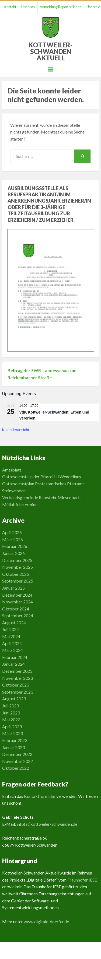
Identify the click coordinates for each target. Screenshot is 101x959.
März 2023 (12, 733)
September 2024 (17, 615)
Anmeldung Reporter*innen (60, 7)
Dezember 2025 (17, 560)
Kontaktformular (39, 796)
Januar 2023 (13, 747)
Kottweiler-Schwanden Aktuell (50, 51)
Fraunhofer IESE (82, 879)
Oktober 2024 (15, 608)
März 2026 (12, 539)
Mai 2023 (11, 719)
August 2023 (14, 698)
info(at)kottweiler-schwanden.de (47, 824)
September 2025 (17, 580)
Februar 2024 (14, 657)
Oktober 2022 (15, 768)
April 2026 (12, 532)
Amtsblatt (11, 469)
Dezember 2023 (17, 671)
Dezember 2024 (17, 594)
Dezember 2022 (17, 754)
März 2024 (12, 650)
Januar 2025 (13, 587)
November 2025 (17, 567)
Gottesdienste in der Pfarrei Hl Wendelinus (41, 476)
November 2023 (17, 678)
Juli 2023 (10, 705)
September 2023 (17, 691)
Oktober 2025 (15, 574)
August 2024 (14, 622)
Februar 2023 (14, 740)
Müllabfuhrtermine (19, 504)
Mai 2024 (11, 636)
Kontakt (10, 7)
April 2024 (12, 643)
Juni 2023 (11, 712)
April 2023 (12, 726)
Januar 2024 (13, 664)
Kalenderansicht (15, 430)
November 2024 (17, 601)
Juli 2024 (10, 629)
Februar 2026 (14, 546)
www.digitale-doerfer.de (46, 921)
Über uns (28, 7)
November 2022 (17, 761)
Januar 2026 (13, 553)
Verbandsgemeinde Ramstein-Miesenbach (41, 497)
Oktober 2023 (15, 684)
